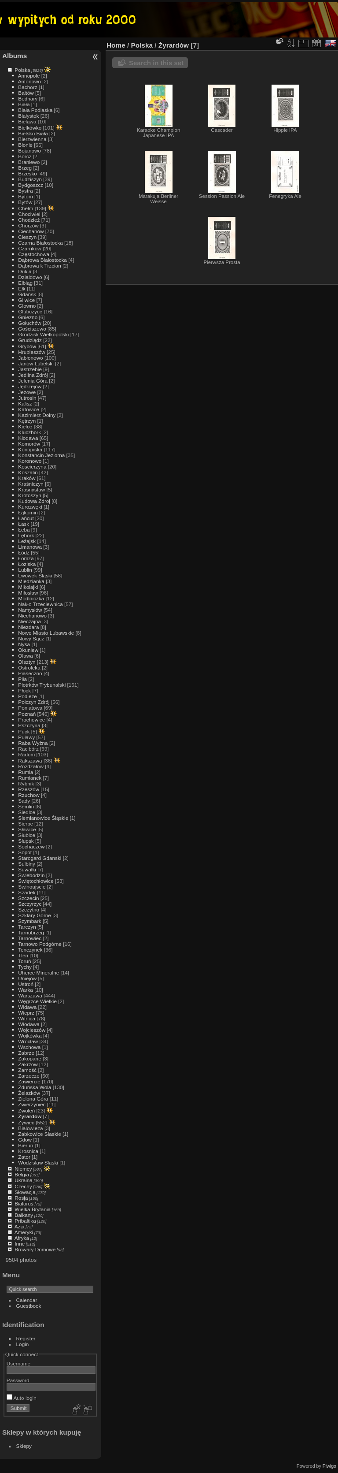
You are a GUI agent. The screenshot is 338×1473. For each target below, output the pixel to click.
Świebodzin (31, 875)
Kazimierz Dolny (36, 415)
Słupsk (25, 841)
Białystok (28, 116)
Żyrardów (29, 1116)
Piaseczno (30, 673)
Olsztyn (26, 662)
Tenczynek (30, 949)
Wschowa (29, 1047)
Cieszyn (27, 237)
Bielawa (27, 121)
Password (18, 1380)
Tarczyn (27, 927)
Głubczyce (30, 311)
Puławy (26, 737)
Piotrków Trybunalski (42, 685)
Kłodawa (28, 438)
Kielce (25, 426)
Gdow (25, 1139)
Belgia (22, 1174)
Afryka (22, 1238)
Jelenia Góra (33, 380)
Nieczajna (29, 621)
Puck (23, 731)
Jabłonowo (30, 358)
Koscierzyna (32, 466)
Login (22, 1344)
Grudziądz (30, 340)
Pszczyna (29, 725)
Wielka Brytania (33, 1209)
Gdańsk (27, 294)
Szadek (26, 892)
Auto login (22, 1398)
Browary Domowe (35, 1249)
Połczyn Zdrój (33, 702)
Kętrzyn (27, 421)
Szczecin (28, 898)
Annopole (29, 75)
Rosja (21, 1198)
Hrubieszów (31, 352)
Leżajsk (27, 541)
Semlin (26, 806)
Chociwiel (29, 214)
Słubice (26, 835)
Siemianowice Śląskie (43, 818)
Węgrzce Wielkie (37, 1001)
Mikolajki (28, 587)
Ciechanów (31, 231)
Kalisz (25, 403)
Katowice (28, 409)
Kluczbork (29, 432)
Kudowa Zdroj (34, 501)
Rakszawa (30, 760)
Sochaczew (31, 846)
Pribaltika (25, 1221)
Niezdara (28, 627)
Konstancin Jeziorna (41, 455)
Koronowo (29, 461)
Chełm (25, 208)
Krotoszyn (29, 495)
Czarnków (29, 248)
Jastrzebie (30, 369)
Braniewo (29, 162)
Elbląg (25, 283)
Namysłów (30, 610)
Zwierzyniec (31, 1104)
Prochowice (31, 719)
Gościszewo (32, 328)
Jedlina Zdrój (33, 375)
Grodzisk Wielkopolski (43, 334)
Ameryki (24, 1232)
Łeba (23, 529)
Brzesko (27, 173)
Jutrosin (27, 398)
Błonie (25, 145)
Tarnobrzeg (31, 932)
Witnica (26, 1018)
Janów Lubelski (35, 363)
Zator (24, 1157)
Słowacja (25, 1192)
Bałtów (25, 93)
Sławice (27, 829)
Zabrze (26, 1053)
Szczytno (28, 909)
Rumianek (29, 778)
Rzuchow (28, 795)
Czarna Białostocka (40, 243)
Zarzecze (28, 1076)
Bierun (25, 1145)
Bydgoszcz (30, 185)
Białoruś (24, 1203)
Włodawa (28, 1024)
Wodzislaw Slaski (38, 1162)
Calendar (26, 1300)
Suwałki (27, 869)
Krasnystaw (31, 489)
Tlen (23, 955)
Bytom (25, 196)
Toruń (24, 961)
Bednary (27, 98)
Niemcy (23, 1169)
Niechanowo (32, 615)
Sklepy (24, 1446)
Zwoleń (26, 1110)
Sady (24, 800)
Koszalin (27, 472)
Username (18, 1363)
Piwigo (329, 1466)
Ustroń (25, 984)
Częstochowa (33, 254)
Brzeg (25, 168)
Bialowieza (30, 1128)
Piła (22, 679)
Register (26, 1338)
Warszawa (30, 995)
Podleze (27, 696)
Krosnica (28, 1151)
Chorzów (28, 225)
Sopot (25, 852)
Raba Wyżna (33, 743)
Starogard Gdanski (39, 858)
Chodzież (29, 220)
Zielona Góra (33, 1098)
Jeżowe (27, 392)
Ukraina (24, 1180)
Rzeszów (28, 789)
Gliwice (26, 300)
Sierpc (25, 823)
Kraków (26, 478)
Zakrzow (27, 1064)
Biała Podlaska (35, 110)
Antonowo (29, 81)
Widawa (27, 1007)
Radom (26, 754)
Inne (20, 1243)
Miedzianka (31, 581)
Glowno (27, 306)
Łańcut (25, 518)
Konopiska (30, 449)
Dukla (24, 271)
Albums (14, 56)
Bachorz (27, 87)
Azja (20, 1226)
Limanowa (30, 547)
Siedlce (26, 812)
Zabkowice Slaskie (39, 1134)
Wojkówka (29, 1035)
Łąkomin (27, 512)
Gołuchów (29, 323)
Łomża (25, 558)
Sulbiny (26, 864)
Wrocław (28, 1041)
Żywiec (26, 1122)
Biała (23, 104)
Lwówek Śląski (35, 575)
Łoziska (27, 564)
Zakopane (29, 1058)
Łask (23, 524)
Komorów (29, 443)
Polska (22, 70)
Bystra (25, 190)
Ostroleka (29, 667)
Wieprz (26, 1012)
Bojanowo (29, 150)
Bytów (25, 202)
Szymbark (29, 921)
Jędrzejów (29, 386)
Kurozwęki (30, 507)
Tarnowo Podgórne (40, 944)
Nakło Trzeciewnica (40, 604)
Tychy (25, 967)
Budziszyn (30, 179)
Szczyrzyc (29, 904)
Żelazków (29, 1093)
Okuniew (28, 650)
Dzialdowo (30, 277)
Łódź (23, 552)
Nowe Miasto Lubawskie (46, 633)
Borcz (24, 156)
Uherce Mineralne (38, 972)
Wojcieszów (31, 1030)
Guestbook (28, 1306)
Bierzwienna (32, 139)
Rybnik (26, 783)
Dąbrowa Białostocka (42, 260)
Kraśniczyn (31, 484)
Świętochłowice (35, 881)
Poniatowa (30, 707)
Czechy (23, 1186)
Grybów (27, 346)
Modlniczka (31, 598)
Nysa (24, 644)
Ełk (21, 288)
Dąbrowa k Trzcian (39, 265)
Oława (25, 655)
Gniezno (27, 317)
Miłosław (28, 592)
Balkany (24, 1215)
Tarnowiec (29, 938)
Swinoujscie (31, 886)
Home (116, 45)
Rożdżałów (31, 766)
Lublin (25, 570)
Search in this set (156, 63)
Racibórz (28, 748)
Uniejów (27, 978)
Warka (25, 990)
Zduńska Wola (34, 1087)
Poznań (27, 714)
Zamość (27, 1070)
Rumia (25, 772)
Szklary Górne (34, 915)
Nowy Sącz (31, 638)
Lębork (26, 535)
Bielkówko (29, 127)
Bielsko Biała (33, 133)
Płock (24, 690)
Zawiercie (29, 1081)
